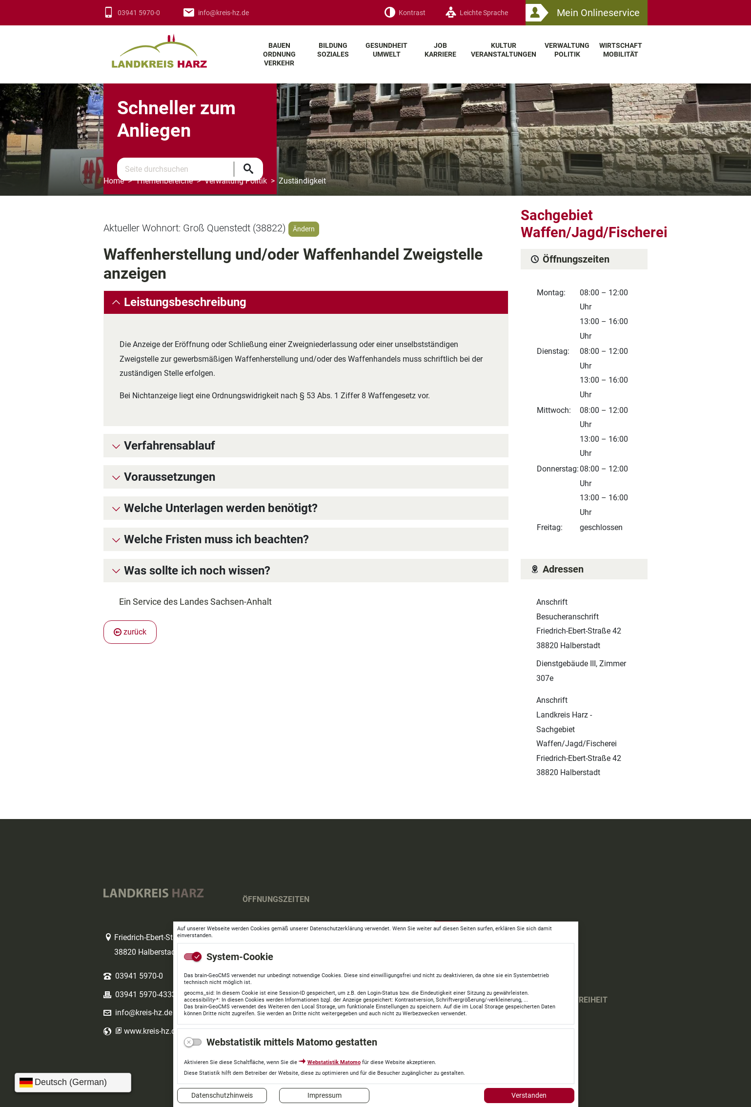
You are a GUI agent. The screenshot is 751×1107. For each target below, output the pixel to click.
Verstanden (529, 1095)
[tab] (306, 302)
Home (113, 180)
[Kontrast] (404, 13)
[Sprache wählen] (73, 1082)
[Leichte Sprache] (476, 13)
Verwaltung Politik (235, 180)
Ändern (304, 229)
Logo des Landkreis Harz (171, 46)
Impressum (324, 1095)
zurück (130, 631)
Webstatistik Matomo (334, 1062)
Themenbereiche (164, 180)
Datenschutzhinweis (222, 1095)
